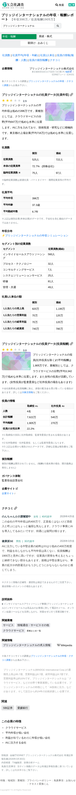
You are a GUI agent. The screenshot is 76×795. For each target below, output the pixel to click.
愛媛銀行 (22, 707)
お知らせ (71, 780)
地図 (68, 72)
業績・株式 (45, 36)
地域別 (11, 780)
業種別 (21, 780)
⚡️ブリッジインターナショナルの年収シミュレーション (35, 235)
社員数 (6, 55)
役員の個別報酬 (38, 60)
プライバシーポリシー (39, 780)
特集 (2, 780)
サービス (8, 625)
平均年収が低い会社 (17, 732)
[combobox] (27, 25)
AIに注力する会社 (15, 742)
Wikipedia (64, 645)
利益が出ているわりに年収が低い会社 (27, 737)
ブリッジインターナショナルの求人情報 (26, 645)
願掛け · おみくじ (38, 42)
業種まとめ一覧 (34, 631)
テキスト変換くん (39, 783)
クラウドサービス (13, 630)
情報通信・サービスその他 (33, 625)
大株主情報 (27, 392)
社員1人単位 (47, 55)
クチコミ (55, 60)
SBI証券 (8, 707)
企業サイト (8, 493)
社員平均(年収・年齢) (25, 55)
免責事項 (19, 770)
